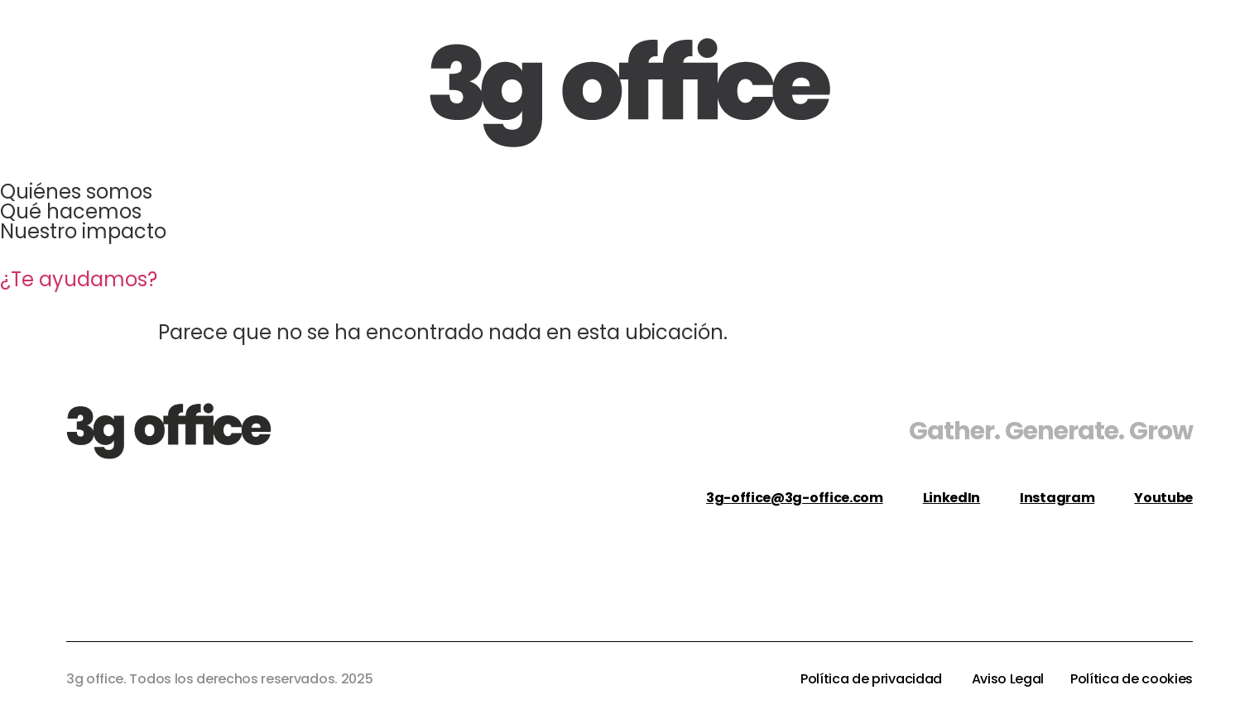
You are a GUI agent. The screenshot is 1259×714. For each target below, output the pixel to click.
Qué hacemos (71, 211)
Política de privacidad (872, 678)
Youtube (1163, 497)
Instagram (1057, 497)
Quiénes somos (76, 191)
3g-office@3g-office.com (794, 497)
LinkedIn (951, 497)
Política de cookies (1131, 678)
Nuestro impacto (83, 231)
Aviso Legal (1008, 678)
